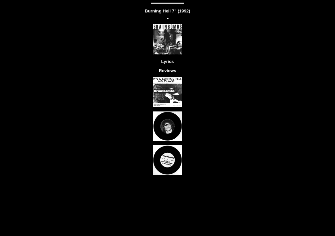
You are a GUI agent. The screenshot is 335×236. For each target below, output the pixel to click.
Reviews (167, 70)
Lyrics (167, 61)
